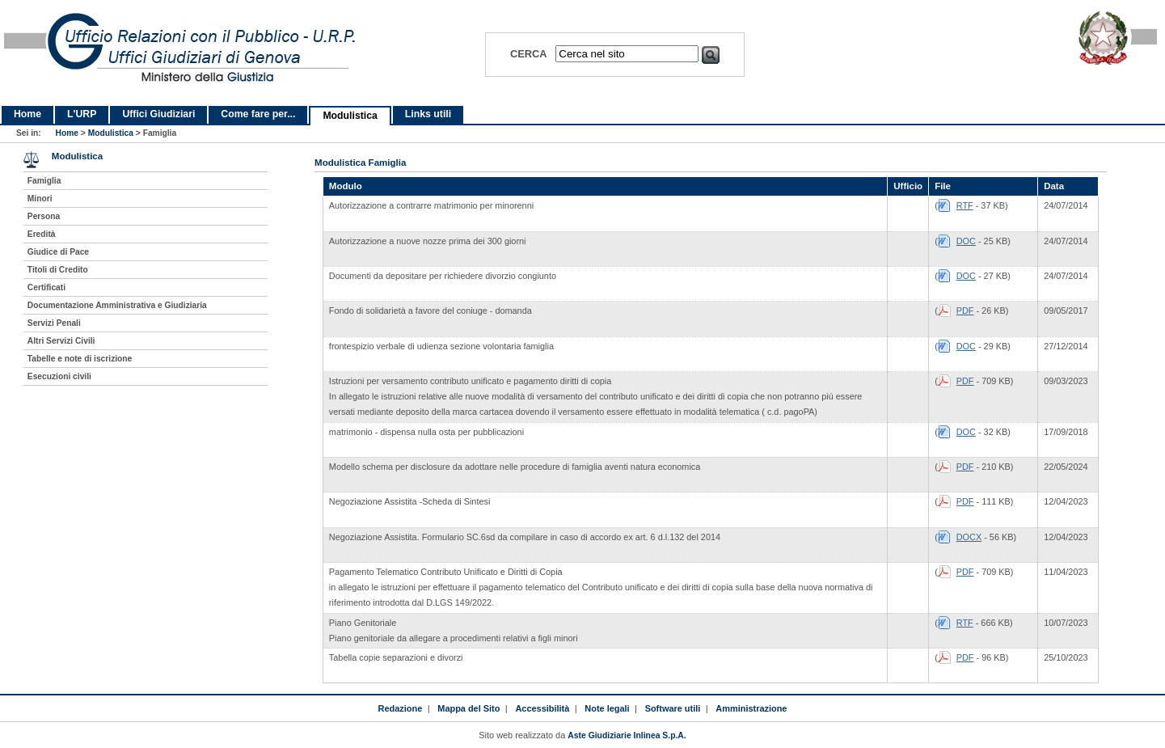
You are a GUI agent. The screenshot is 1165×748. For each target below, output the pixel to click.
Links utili (428, 114)
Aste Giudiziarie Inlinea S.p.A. (627, 735)
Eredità (41, 234)
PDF (965, 310)
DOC (966, 241)
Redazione (400, 708)
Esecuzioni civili (59, 376)
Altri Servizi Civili (61, 340)
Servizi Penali (54, 323)
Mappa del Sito (468, 708)
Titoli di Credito (57, 269)
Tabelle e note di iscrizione (79, 358)
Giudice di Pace (58, 251)
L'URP (81, 114)
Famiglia (44, 180)
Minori (40, 198)
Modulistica (350, 115)
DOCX (968, 537)
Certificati (46, 287)
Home (27, 114)
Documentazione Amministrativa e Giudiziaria (117, 305)
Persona (43, 216)
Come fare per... (258, 114)
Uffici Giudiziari (158, 114)
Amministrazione (751, 708)
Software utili (673, 708)
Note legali (607, 708)
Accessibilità (542, 708)
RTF (964, 205)
